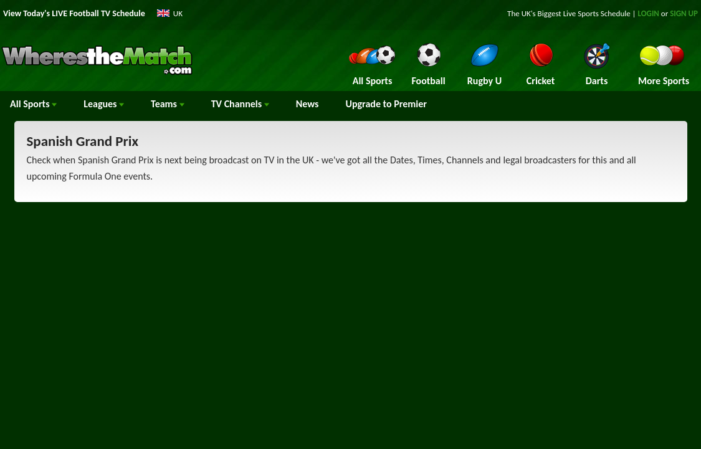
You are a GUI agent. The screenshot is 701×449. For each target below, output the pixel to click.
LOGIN (648, 13)
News (307, 104)
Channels (240, 104)
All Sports (33, 104)
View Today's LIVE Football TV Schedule (74, 13)
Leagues (103, 104)
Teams (167, 104)
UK (178, 13)
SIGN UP (684, 13)
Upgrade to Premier (385, 104)
